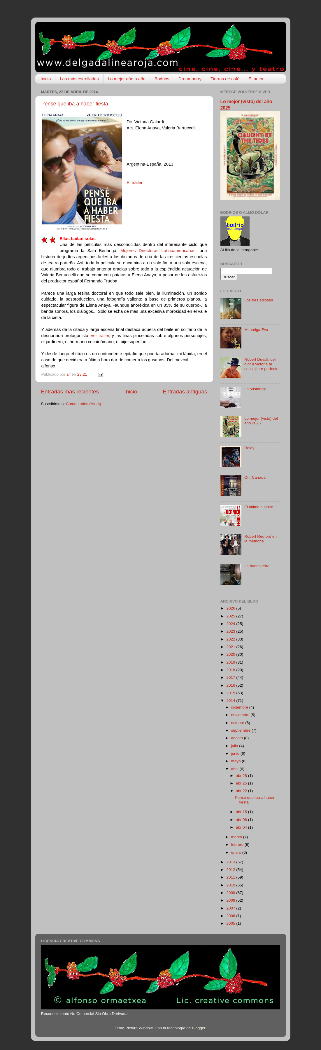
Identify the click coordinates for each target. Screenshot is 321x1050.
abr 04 (242, 827)
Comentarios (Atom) (83, 404)
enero (236, 852)
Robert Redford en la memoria (260, 538)
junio (236, 753)
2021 (231, 647)
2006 (231, 916)
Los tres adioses (258, 300)
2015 (231, 693)
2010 (231, 885)
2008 (231, 900)
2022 (231, 639)
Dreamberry (189, 78)
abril (235, 769)
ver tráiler (100, 335)
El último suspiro (258, 507)
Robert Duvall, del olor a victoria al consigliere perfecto (261, 364)
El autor (256, 78)
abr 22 (242, 791)
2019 (231, 662)
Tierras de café (225, 78)
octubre (238, 723)
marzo (237, 837)
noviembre (241, 715)
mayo (236, 761)
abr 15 (242, 812)
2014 (231, 700)
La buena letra (256, 566)
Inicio (46, 78)
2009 (231, 893)
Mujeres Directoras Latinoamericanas (156, 250)
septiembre (241, 730)
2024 (231, 624)
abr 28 (242, 775)
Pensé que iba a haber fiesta (74, 104)
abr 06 (242, 820)
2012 (231, 869)
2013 (231, 862)
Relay (249, 448)
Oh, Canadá (255, 477)
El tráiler (134, 182)
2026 (231, 608)
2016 (231, 685)
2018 (231, 670)
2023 (231, 631)
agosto (237, 738)
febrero (238, 844)
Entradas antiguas (185, 391)
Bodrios (162, 78)
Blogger (198, 1028)
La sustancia (255, 389)
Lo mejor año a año (126, 78)
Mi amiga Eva (256, 329)
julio (235, 746)
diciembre (240, 707)
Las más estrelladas (79, 78)
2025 (231, 616)
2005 (231, 923)
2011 (231, 877)
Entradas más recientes (70, 391)
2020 (231, 654)
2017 (231, 677)
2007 (231, 908)
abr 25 (242, 783)
